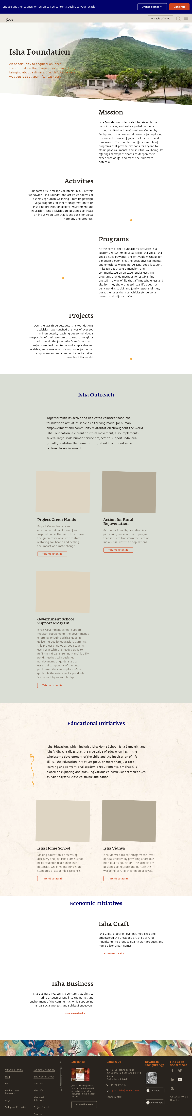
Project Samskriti (43, 1107)
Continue (179, 6)
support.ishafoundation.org (125, 1090)
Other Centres (114, 1097)
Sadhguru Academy (44, 1070)
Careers (38, 1114)
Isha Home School (44, 1076)
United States (152, 6)
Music (8, 1083)
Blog (7, 1076)
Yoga (7, 1100)
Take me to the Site (114, 953)
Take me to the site (52, 553)
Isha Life (38, 1090)
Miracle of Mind (14, 1070)
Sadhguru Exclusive (15, 1107)
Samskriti (39, 1083)
